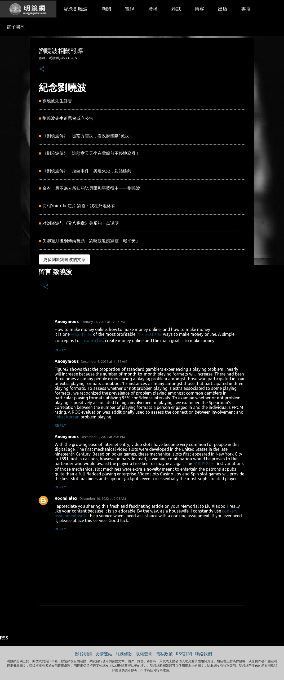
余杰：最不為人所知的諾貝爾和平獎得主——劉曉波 (91, 188)
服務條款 (124, 654)
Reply (60, 350)
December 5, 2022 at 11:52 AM (104, 361)
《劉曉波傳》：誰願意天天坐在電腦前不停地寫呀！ (91, 153)
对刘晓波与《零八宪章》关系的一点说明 (80, 223)
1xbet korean (67, 416)
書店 (246, 9)
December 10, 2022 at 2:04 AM (102, 498)
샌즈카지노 (81, 334)
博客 (199, 9)
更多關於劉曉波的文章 (64, 259)
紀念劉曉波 (76, 9)
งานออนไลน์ (92, 340)
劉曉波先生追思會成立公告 (67, 118)
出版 (223, 9)
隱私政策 (164, 654)
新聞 (106, 9)
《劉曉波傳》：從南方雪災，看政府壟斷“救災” (86, 135)
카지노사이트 (149, 334)
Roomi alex (66, 498)
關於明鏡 (83, 654)
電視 (129, 9)
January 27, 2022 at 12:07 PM (103, 322)
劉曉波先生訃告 (57, 100)
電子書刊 (15, 27)
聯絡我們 (203, 654)
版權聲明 (144, 654)
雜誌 (176, 9)
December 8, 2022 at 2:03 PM (103, 437)
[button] (42, 69)
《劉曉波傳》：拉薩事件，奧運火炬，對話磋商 (86, 170)
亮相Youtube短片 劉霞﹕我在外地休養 (78, 205)
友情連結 (103, 654)
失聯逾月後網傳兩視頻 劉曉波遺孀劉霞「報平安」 (91, 240)
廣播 (153, 9)
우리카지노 (203, 463)
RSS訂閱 (184, 654)
